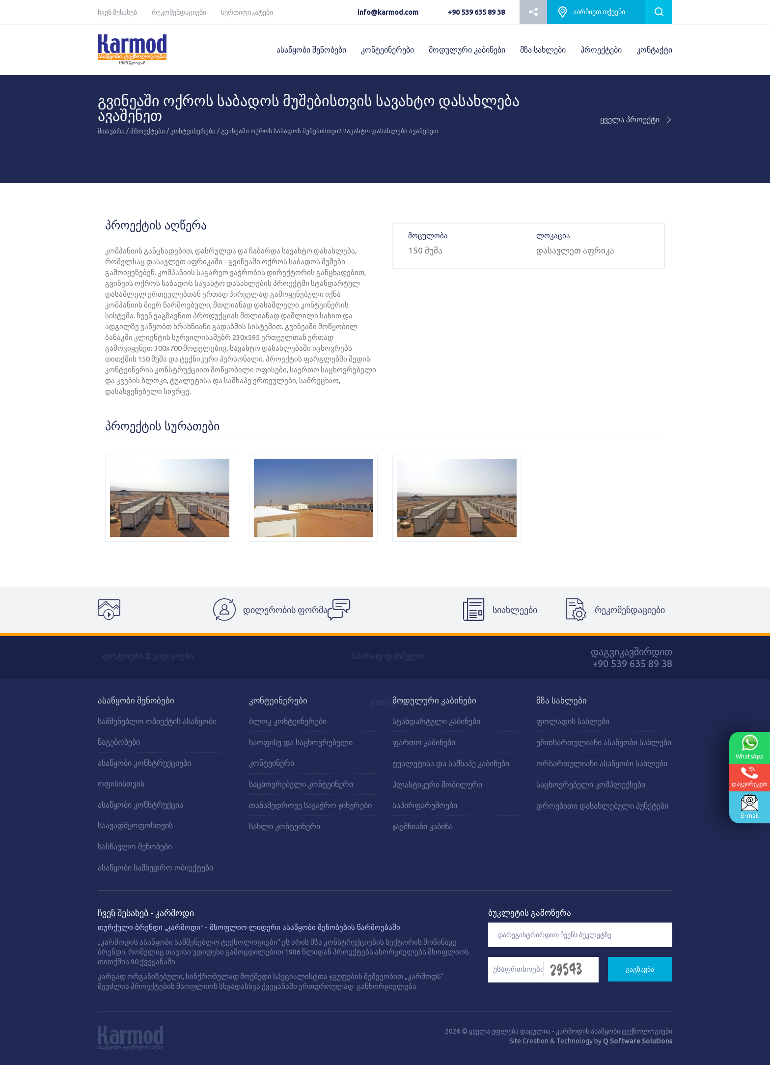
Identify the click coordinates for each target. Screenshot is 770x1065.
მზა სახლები (543, 49)
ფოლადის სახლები (572, 721)
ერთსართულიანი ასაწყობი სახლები (603, 742)
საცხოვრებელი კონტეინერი (301, 784)
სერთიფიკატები (247, 12)
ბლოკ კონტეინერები (288, 721)
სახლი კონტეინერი (284, 826)
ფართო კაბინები (423, 742)
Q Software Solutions (637, 1041)
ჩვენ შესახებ (117, 12)
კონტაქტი (654, 49)
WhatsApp (748, 747)
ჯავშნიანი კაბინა (422, 826)
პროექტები (601, 49)
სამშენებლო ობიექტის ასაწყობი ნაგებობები (157, 731)
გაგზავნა (640, 969)
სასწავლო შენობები (135, 846)
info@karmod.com (388, 12)
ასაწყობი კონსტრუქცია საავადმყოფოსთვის (140, 815)
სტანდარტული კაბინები (436, 721)
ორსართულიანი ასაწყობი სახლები (601, 763)
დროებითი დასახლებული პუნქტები (602, 805)
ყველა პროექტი (636, 119)
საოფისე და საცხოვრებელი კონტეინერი (301, 752)
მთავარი (111, 130)
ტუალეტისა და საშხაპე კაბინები (450, 763)
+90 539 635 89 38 (476, 12)
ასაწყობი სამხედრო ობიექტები (155, 867)
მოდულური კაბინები (467, 49)
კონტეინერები (387, 49)
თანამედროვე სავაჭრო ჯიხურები (310, 805)
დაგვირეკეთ (748, 776)
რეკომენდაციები (179, 12)
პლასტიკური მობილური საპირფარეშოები (437, 795)
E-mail (748, 806)
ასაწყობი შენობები (311, 49)
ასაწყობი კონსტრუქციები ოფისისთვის (144, 773)
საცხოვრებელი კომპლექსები (590, 784)
